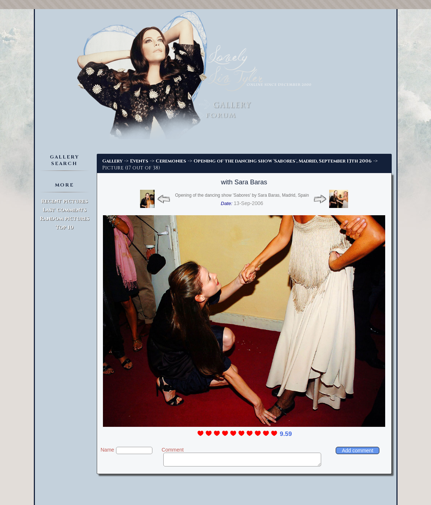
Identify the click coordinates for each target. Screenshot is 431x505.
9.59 (286, 433)
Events (139, 161)
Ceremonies (171, 161)
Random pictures (64, 218)
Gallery (112, 161)
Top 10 (64, 227)
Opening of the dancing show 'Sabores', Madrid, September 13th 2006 (282, 161)
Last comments (64, 210)
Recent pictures (64, 201)
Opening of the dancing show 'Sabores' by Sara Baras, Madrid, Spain (242, 195)
